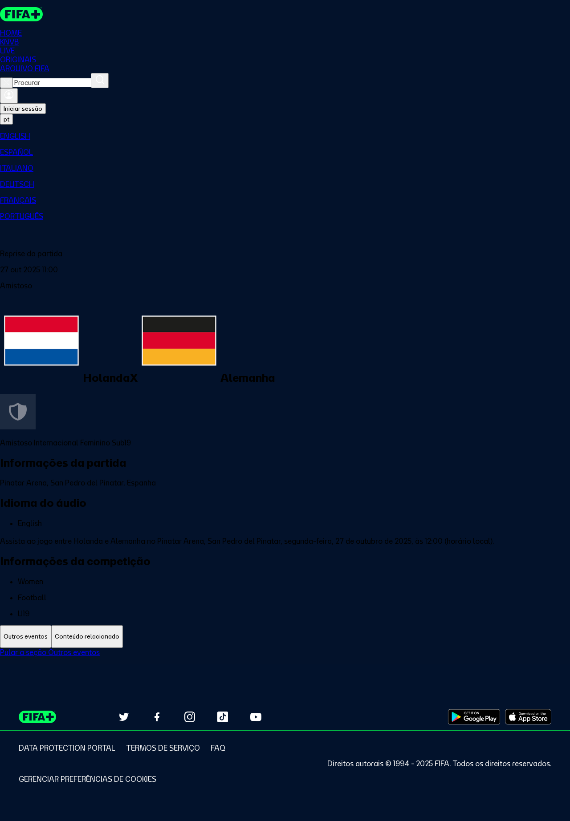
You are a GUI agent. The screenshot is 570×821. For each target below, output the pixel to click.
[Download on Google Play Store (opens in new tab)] (474, 717)
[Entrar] (9, 95)
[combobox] (52, 82)
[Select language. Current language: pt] (6, 119)
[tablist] (285, 636)
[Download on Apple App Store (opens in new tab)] (528, 717)
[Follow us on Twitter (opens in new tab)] (124, 717)
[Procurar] (100, 80)
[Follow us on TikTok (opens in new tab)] (222, 717)
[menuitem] (285, 136)
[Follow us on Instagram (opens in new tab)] (190, 717)
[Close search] (6, 82)
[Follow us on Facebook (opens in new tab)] (157, 717)
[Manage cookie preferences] (87, 779)
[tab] (25, 636)
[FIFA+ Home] (21, 14)
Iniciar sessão (23, 109)
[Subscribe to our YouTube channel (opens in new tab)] (255, 717)
